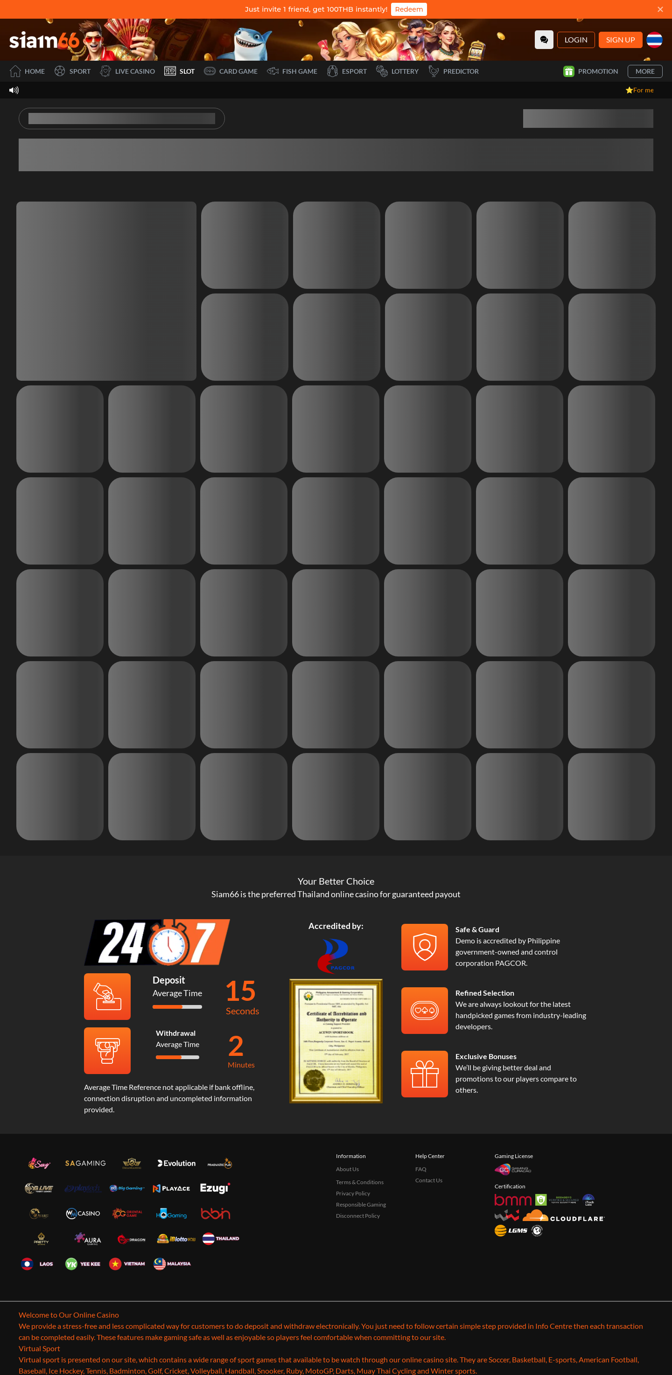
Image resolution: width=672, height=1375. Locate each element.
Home (27, 71)
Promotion (590, 71)
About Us (347, 1169)
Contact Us (428, 1180)
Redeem (409, 9)
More (645, 71)
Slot (179, 71)
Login (576, 39)
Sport (72, 71)
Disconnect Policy (358, 1215)
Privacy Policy (353, 1193)
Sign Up (620, 39)
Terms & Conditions (360, 1182)
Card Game (231, 71)
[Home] (44, 40)
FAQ (421, 1169)
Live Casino (127, 71)
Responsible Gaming (361, 1204)
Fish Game (292, 71)
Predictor (453, 71)
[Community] (544, 39)
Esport (347, 71)
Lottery (397, 71)
